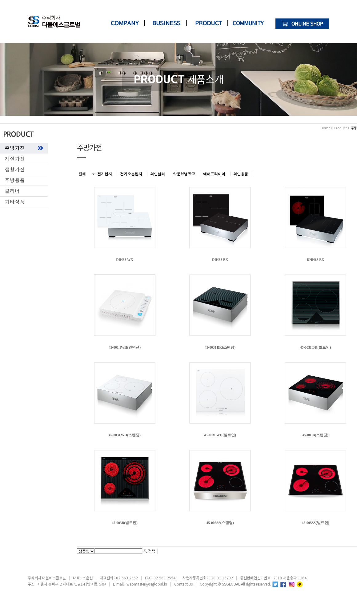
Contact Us (183, 583)
